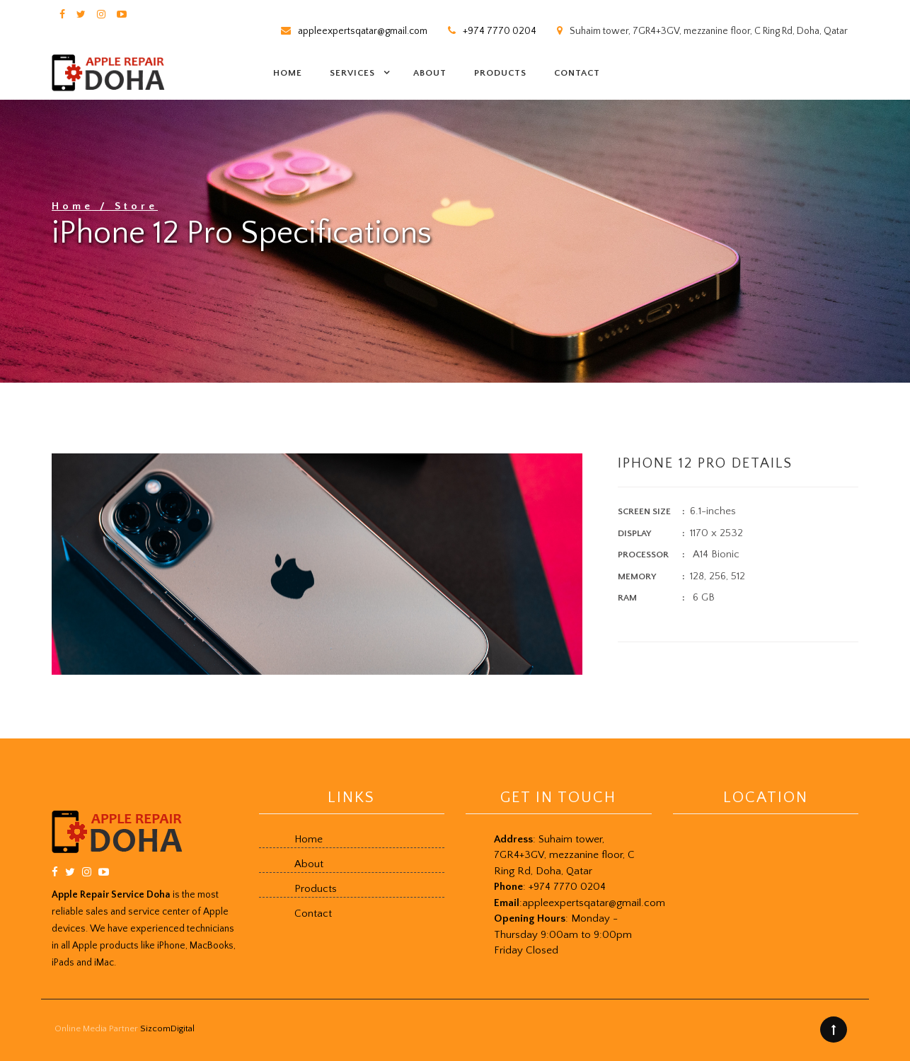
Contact (577, 73)
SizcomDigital (167, 1028)
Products (500, 73)
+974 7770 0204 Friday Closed (579, 918)
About (430, 73)
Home (287, 73)
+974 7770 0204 (499, 31)
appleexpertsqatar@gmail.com (362, 31)
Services (352, 73)
